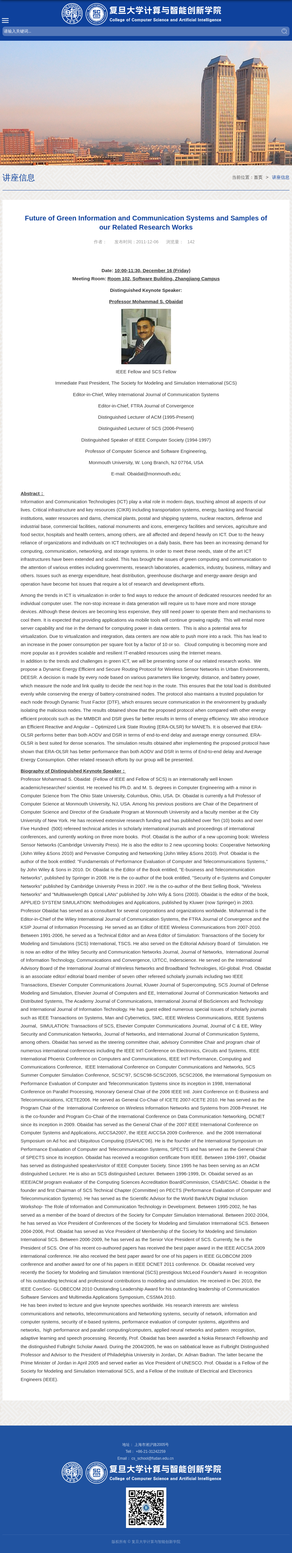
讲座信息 (280, 177)
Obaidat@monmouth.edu (153, 473)
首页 (258, 177)
